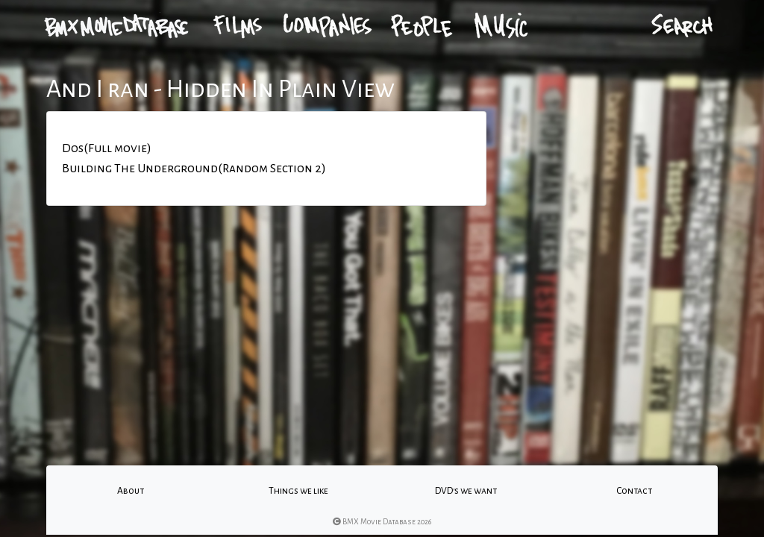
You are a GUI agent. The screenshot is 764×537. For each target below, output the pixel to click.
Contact (634, 491)
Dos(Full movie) (106, 148)
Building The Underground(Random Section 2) (194, 168)
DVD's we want (466, 491)
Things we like (298, 491)
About (130, 491)
